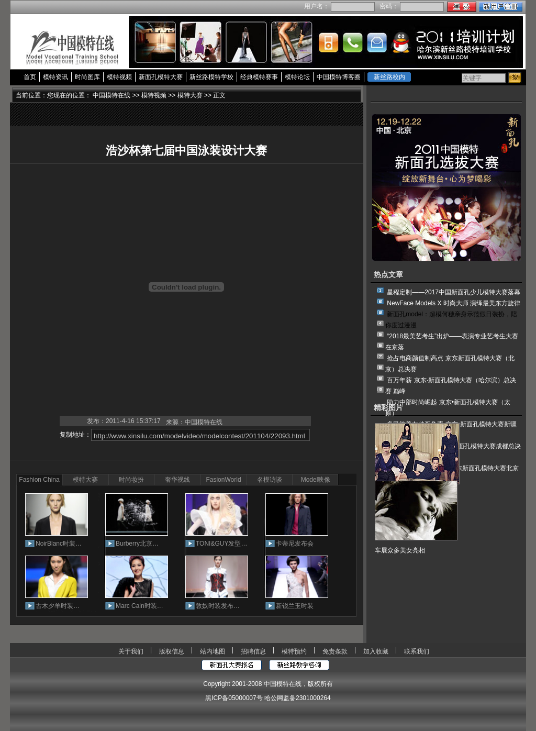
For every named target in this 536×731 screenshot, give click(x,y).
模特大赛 (190, 95)
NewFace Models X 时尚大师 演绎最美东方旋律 (453, 303)
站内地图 (212, 651)
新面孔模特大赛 (161, 77)
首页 (30, 77)
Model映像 (316, 479)
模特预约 (294, 651)
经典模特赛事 (259, 77)
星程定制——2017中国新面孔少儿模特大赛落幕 (453, 292)
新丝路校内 (389, 77)
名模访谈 (269, 479)
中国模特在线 (111, 95)
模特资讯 (55, 77)
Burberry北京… (137, 543)
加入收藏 (375, 651)
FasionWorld (223, 479)
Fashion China (39, 479)
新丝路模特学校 (211, 77)
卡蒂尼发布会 (295, 543)
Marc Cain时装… (139, 606)
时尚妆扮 (131, 479)
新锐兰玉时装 (295, 606)
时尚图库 (87, 77)
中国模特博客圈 (339, 77)
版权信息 (171, 651)
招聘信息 (253, 651)
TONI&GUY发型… (221, 543)
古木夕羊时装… (58, 606)
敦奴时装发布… (218, 606)
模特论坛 (297, 77)
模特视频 (119, 77)
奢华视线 (177, 479)
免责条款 (335, 651)
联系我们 (416, 651)
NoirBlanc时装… (59, 543)
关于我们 (130, 651)
